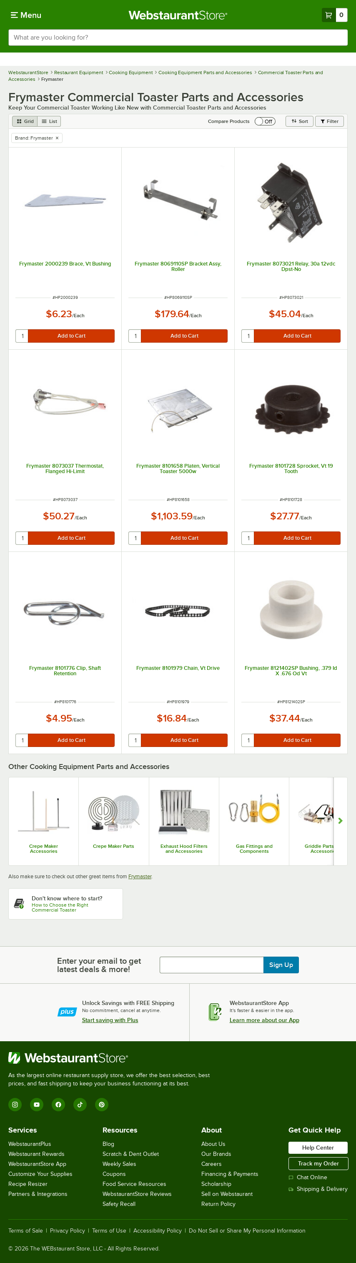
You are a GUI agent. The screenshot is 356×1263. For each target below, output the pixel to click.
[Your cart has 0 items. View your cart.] (335, 15)
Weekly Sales (119, 1164)
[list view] (49, 121)
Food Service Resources (134, 1184)
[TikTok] (80, 1104)
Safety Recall (119, 1204)
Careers (211, 1164)
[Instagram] (15, 1104)
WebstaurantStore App (37, 1164)
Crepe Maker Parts (113, 846)
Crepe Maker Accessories (43, 849)
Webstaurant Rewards (36, 1154)
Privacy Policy (67, 1231)
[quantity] (22, 336)
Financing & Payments (229, 1174)
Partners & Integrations (38, 1194)
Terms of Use (109, 1231)
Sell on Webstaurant (227, 1194)
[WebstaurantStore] (112, 1058)
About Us (213, 1144)
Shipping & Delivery (318, 1189)
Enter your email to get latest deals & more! (99, 965)
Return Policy (218, 1204)
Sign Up (281, 965)
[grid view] (25, 121)
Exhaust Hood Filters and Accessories (184, 849)
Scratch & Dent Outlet (131, 1154)
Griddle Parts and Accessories (324, 849)
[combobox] (178, 37)
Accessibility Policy (157, 1231)
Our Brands (216, 1154)
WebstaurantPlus (29, 1144)
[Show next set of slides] (340, 821)
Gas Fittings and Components (254, 849)
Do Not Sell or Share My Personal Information (247, 1231)
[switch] (265, 121)
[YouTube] (36, 1104)
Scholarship (216, 1184)
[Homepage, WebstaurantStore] (178, 15)
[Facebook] (58, 1104)
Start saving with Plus (110, 1020)
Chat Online (307, 1177)
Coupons (114, 1174)
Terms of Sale (25, 1231)
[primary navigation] (26, 15)
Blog (108, 1144)
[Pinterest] (101, 1104)
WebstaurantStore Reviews (137, 1194)
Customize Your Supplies (40, 1174)
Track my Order (318, 1163)
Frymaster (139, 876)
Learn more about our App (264, 1020)
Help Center (318, 1147)
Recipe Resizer (28, 1184)
